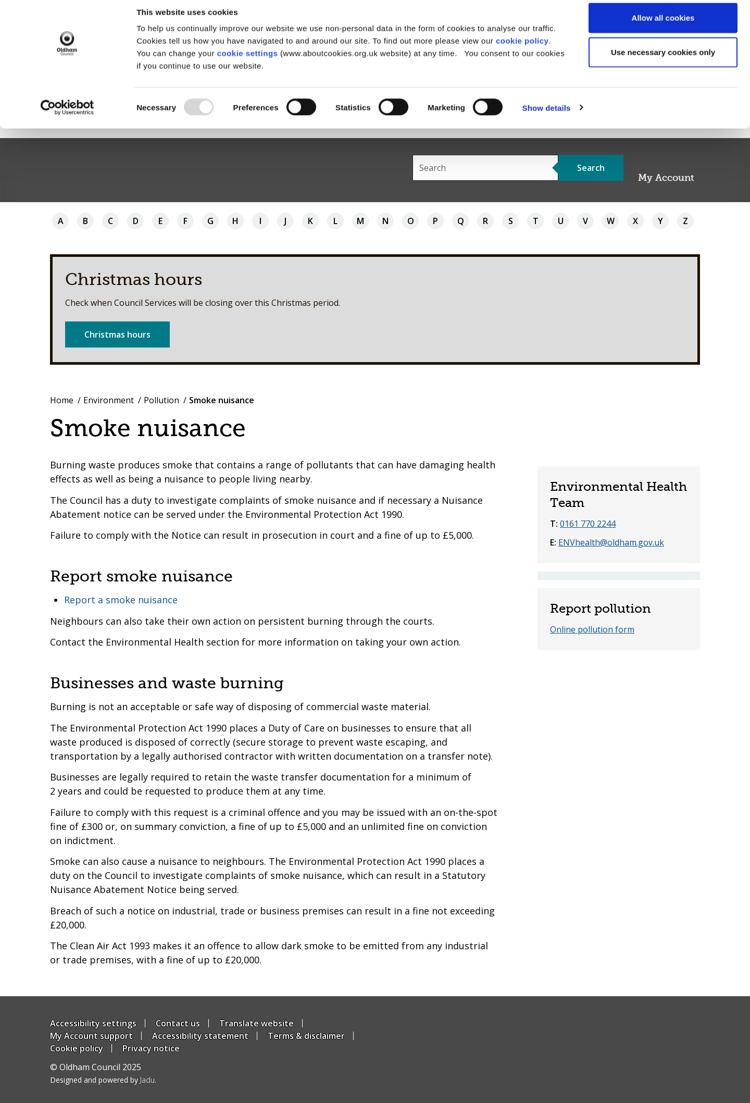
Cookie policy (76, 1048)
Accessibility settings (93, 1023)
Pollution (161, 400)
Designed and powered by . (103, 1080)
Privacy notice (151, 1048)
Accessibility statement (200, 1036)
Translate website (256, 1023)
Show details (546, 117)
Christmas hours (117, 334)
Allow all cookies (663, 27)
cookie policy (522, 50)
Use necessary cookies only (663, 61)
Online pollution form (592, 629)
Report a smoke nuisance (121, 599)
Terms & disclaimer (306, 1036)
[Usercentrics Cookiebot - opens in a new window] (67, 118)
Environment (108, 400)
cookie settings (247, 62)
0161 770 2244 (588, 523)
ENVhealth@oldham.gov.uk (611, 542)
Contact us (178, 1023)
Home (61, 400)
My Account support (91, 1036)
